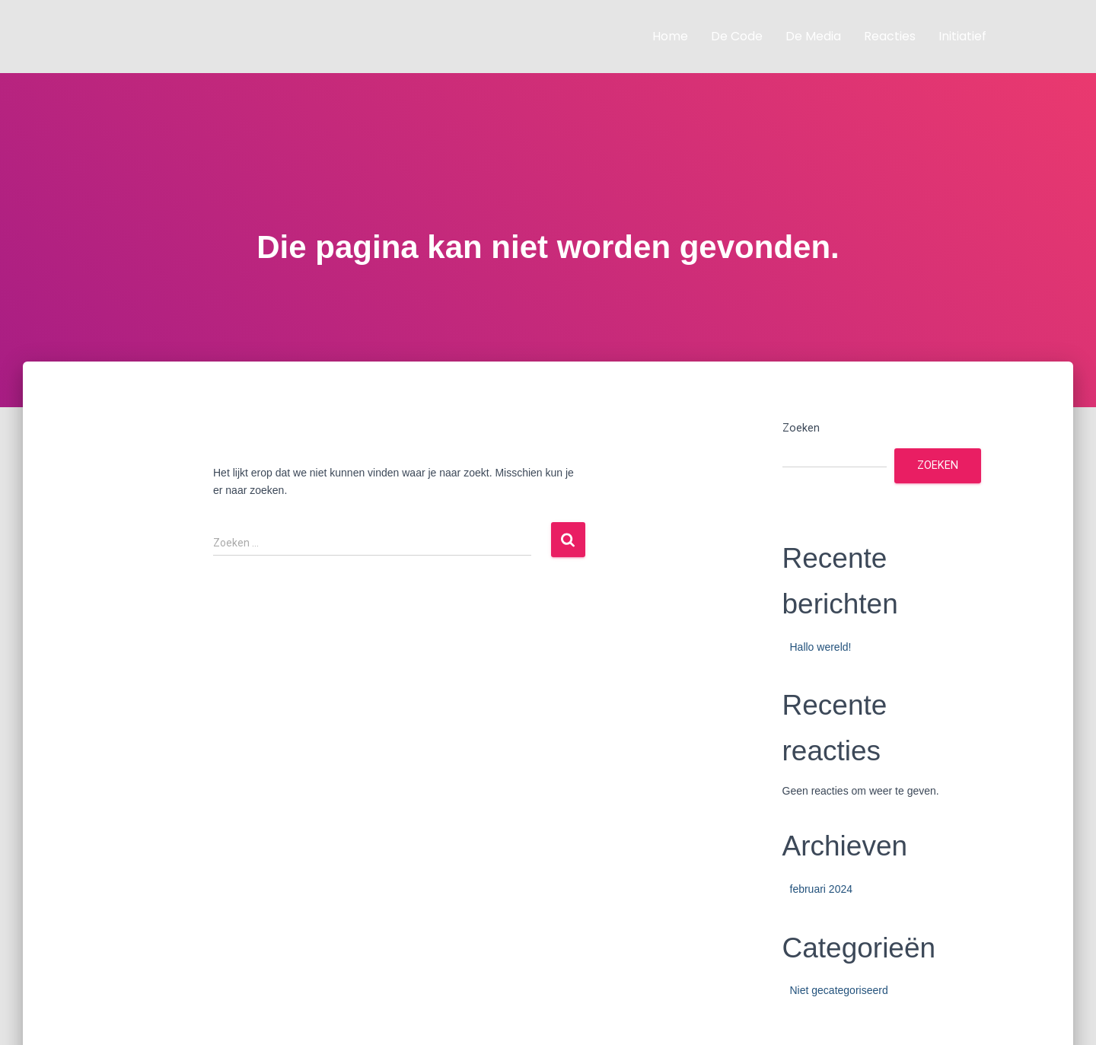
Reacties (890, 36)
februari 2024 (821, 889)
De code (737, 36)
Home (670, 36)
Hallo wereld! (821, 647)
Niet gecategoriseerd (839, 990)
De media (813, 36)
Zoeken (801, 428)
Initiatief (962, 36)
